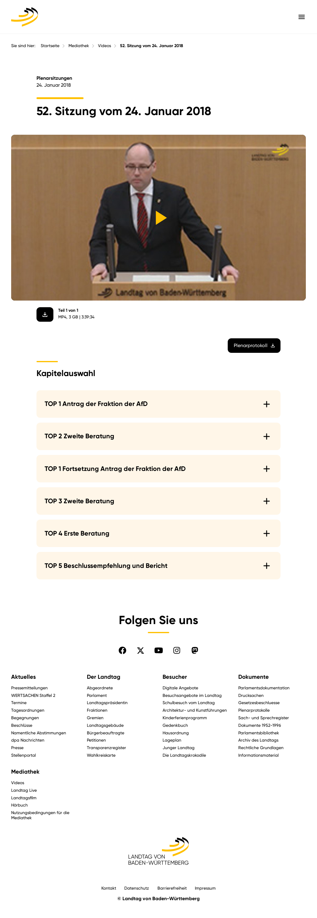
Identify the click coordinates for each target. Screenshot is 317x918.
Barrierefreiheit (172, 888)
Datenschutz (136, 888)
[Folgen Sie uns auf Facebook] (122, 650)
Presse (17, 747)
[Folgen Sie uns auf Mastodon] (194, 650)
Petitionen (96, 739)
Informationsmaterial (258, 755)
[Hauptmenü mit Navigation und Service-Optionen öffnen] (301, 17)
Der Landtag (103, 677)
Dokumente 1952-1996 (259, 725)
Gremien (95, 717)
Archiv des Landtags (258, 739)
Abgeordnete (100, 687)
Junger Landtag (179, 747)
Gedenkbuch (175, 725)
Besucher (175, 677)
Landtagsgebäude (105, 725)
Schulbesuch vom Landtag (189, 702)
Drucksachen (251, 695)
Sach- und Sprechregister (263, 717)
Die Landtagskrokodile (184, 755)
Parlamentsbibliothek (258, 732)
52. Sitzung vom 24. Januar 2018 (151, 45)
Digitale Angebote (180, 687)
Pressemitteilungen (29, 687)
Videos (104, 45)
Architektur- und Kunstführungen (195, 710)
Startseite (50, 45)
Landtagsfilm (23, 797)
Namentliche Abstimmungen (38, 732)
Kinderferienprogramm (185, 717)
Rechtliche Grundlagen (261, 747)
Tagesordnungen (27, 710)
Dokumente (253, 677)
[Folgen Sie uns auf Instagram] (176, 650)
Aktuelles (23, 677)
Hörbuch (19, 804)
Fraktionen (97, 710)
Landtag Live (24, 790)
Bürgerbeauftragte (105, 732)
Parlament (97, 695)
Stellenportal (23, 755)
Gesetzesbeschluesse (259, 702)
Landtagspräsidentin (107, 702)
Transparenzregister (106, 747)
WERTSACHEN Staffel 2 (33, 695)
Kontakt (108, 888)
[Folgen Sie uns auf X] (140, 650)
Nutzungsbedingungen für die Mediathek (40, 815)
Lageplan (172, 739)
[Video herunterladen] (44, 314)
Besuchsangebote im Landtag (192, 695)
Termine (19, 702)
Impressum (205, 888)
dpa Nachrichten (27, 739)
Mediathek (78, 45)
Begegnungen (25, 717)
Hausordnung (176, 732)
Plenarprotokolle (254, 710)
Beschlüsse (21, 725)
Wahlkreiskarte (101, 755)
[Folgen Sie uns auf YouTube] (158, 650)
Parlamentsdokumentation (264, 687)
